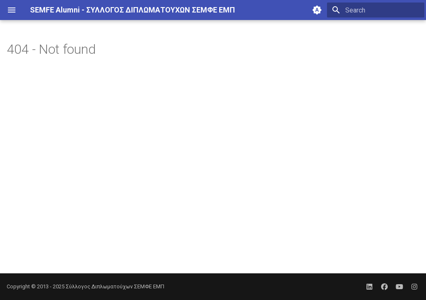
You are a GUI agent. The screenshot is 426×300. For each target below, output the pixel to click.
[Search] (375, 10)
